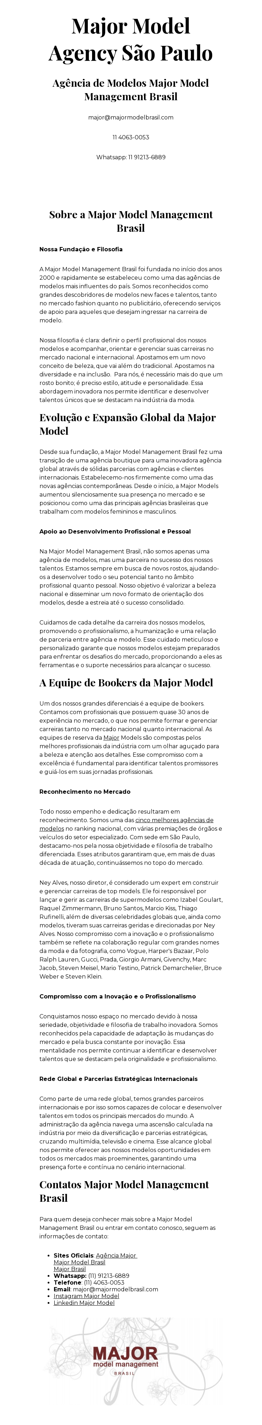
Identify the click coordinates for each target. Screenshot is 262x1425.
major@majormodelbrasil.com (115, 1289)
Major (111, 737)
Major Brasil (70, 1269)
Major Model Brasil (80, 1262)
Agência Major (117, 1255)
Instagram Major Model (86, 1296)
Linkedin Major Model (84, 1303)
